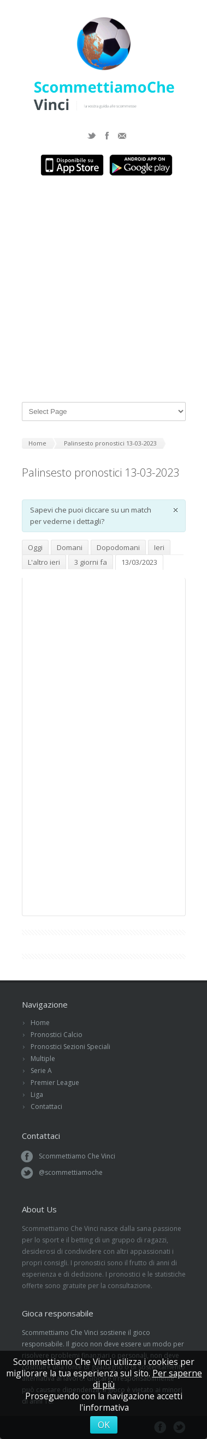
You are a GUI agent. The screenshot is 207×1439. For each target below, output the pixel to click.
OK (104, 1425)
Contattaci (46, 1106)
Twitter (91, 135)
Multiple (43, 1058)
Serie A (41, 1070)
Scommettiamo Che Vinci (77, 1156)
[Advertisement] (103, 290)
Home (40, 1022)
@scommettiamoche (71, 1172)
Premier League (55, 1082)
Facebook (107, 135)
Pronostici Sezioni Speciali (70, 1046)
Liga (37, 1094)
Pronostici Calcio (56, 1034)
